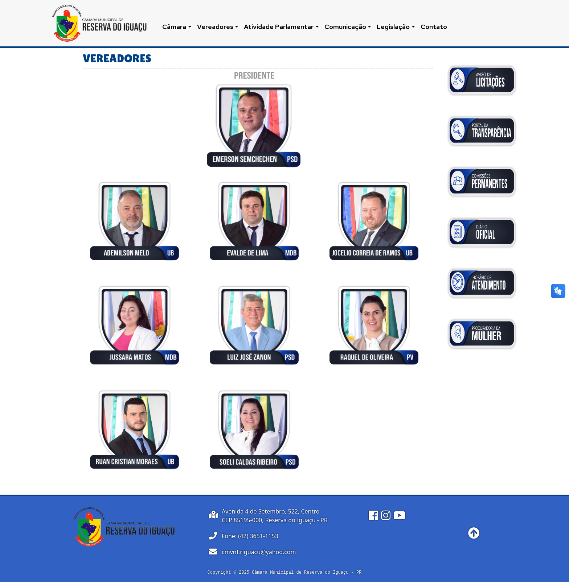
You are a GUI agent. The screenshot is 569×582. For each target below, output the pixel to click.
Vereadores (215, 26)
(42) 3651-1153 (258, 536)
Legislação (393, 26)
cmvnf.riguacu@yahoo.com (259, 552)
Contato (434, 26)
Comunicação (345, 26)
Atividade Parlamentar (279, 26)
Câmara (174, 26)
